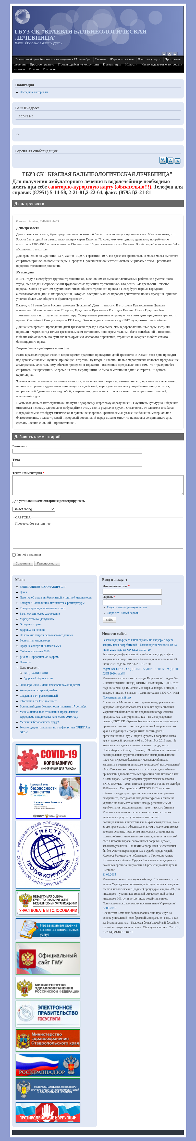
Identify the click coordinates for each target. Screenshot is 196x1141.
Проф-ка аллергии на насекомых (40, 646)
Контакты (49, 69)
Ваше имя (19, 446)
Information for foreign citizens (38, 701)
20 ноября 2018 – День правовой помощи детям (50, 685)
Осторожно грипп (31, 624)
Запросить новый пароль (123, 613)
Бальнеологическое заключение (40, 613)
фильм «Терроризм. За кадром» (39, 657)
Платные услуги (149, 59)
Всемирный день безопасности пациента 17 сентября (52, 59)
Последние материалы (34, 92)
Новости (131, 64)
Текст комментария (28, 473)
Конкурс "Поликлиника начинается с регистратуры (52, 603)
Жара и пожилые (122, 59)
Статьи (34, 69)
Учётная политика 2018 (35, 651)
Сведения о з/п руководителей (39, 695)
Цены (23, 592)
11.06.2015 (109, 874)
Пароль (109, 597)
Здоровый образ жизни (38, 678)
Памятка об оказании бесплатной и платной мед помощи (56, 597)
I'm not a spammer (29, 554)
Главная (100, 59)
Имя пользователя (116, 586)
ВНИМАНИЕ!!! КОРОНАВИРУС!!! (43, 587)
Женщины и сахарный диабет (38, 690)
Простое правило (42, 64)
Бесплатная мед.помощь (35, 640)
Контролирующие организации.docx (43, 608)
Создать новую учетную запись (127, 607)
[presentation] (54, 536)
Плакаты (25, 662)
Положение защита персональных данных (46, 635)
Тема (16, 459)
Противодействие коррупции (78, 64)
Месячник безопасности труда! (39, 722)
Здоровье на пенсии (32, 630)
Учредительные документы (37, 619)
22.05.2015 (109, 908)
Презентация (112, 64)
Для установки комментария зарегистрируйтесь (48, 501)
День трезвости (29, 667)
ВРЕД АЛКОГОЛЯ (36, 673)
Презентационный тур (117, 697)
